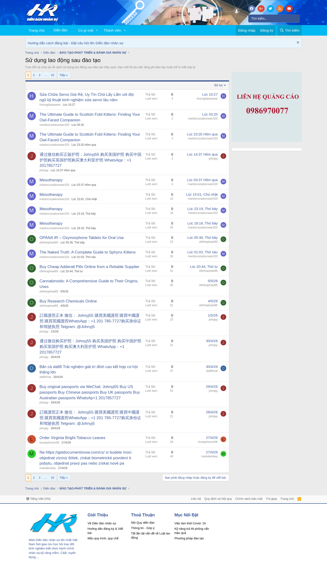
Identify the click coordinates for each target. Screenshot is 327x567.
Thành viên (112, 30)
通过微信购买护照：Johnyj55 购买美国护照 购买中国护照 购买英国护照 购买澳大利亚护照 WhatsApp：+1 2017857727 (91, 346)
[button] (97, 30)
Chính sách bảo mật (249, 498)
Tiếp (62, 75)
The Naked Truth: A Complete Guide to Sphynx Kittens (88, 252)
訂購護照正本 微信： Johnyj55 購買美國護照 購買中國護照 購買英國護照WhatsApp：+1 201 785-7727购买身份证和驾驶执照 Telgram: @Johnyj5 (90, 321)
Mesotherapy (51, 180)
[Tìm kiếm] (274, 18)
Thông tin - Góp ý (142, 528)
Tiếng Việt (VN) (38, 498)
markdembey (48, 468)
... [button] (45, 75)
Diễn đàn (60, 30)
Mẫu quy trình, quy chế (103, 538)
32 (52, 75)
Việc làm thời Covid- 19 (190, 523)
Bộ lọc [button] (218, 85)
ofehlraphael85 (49, 242)
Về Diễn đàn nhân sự (102, 523)
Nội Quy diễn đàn (142, 522)
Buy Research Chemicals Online (68, 301)
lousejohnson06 (49, 442)
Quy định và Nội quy (218, 498)
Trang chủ (37, 30)
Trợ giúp (271, 498)
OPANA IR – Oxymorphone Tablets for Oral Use (82, 237)
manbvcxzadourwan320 (54, 125)
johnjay (44, 170)
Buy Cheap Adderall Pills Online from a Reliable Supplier (89, 267)
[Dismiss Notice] (297, 43)
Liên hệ (196, 498)
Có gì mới (85, 30)
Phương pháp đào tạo (189, 538)
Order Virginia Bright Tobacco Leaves (72, 438)
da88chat (45, 377)
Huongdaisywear (50, 104)
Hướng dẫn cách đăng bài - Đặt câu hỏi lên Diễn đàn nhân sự (76, 43)
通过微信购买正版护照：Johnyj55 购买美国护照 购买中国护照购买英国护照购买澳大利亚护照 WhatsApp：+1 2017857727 (91, 160)
